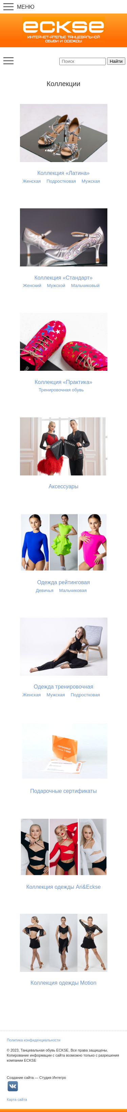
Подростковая (61, 181)
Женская (31, 181)
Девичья (45, 590)
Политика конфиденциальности (33, 1040)
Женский (32, 285)
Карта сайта (17, 1099)
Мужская (91, 181)
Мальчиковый (85, 285)
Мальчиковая (73, 590)
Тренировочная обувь (61, 389)
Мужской (56, 285)
